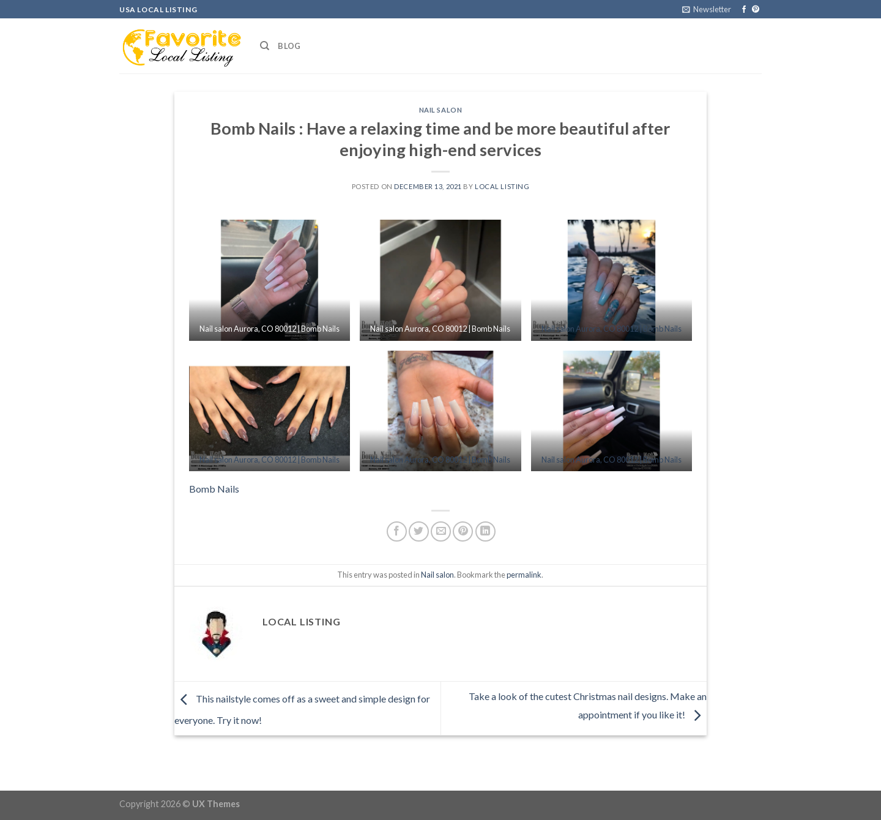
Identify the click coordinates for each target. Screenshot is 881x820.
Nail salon (441, 110)
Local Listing (502, 186)
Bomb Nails (214, 488)
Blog (289, 46)
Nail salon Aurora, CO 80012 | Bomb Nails (611, 329)
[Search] (264, 46)
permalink (524, 575)
